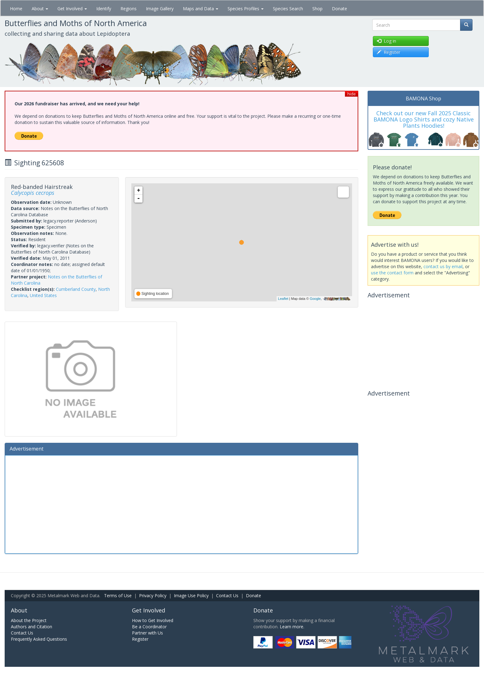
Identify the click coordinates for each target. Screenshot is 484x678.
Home (16, 8)
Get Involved (72, 8)
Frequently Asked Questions (39, 639)
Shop (317, 8)
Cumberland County (76, 289)
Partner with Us (147, 633)
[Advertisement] (181, 503)
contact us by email (443, 266)
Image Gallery (160, 8)
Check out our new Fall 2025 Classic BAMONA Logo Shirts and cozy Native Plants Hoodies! (423, 119)
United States (43, 295)
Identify (103, 8)
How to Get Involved (152, 620)
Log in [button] (386, 41)
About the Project (29, 620)
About (40, 8)
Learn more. (292, 627)
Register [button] (388, 52)
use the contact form (392, 273)
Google (315, 298)
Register (140, 639)
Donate (339, 8)
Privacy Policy (152, 595)
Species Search (288, 8)
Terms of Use (118, 595)
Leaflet (283, 298)
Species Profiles (246, 8)
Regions (128, 8)
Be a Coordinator (149, 627)
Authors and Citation (31, 627)
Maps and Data (200, 8)
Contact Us (227, 595)
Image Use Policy (191, 595)
